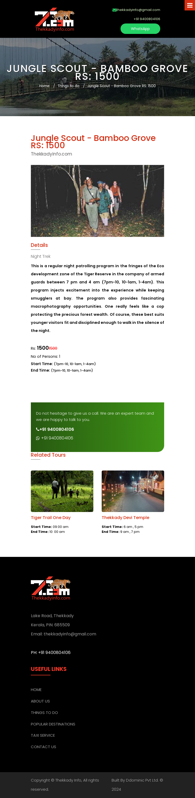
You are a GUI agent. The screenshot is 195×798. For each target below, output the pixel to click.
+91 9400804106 (54, 438)
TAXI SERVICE (43, 735)
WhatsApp (140, 28)
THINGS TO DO (44, 712)
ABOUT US (40, 701)
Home (44, 86)
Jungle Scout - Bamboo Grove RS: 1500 (121, 86)
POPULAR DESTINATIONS (53, 724)
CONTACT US (43, 746)
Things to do (68, 86)
